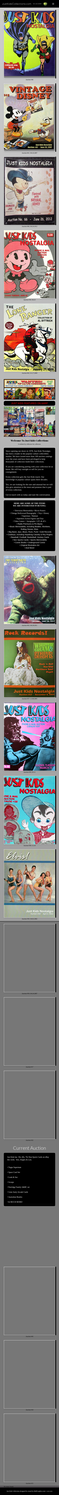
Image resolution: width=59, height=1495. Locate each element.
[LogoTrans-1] (16, 3)
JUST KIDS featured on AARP (29, 403)
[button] (53, 4)
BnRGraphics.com (39, 1491)
